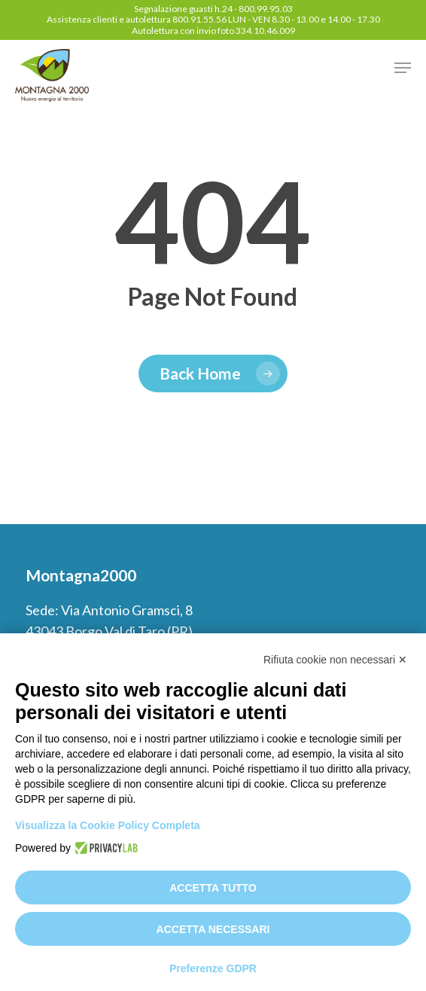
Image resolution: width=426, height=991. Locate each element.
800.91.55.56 (199, 19)
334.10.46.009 (265, 30)
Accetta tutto (213, 888)
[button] (402, 67)
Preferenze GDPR (213, 968)
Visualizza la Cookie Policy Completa (107, 825)
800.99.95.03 (266, 8)
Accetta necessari (213, 929)
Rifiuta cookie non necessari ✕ (335, 660)
